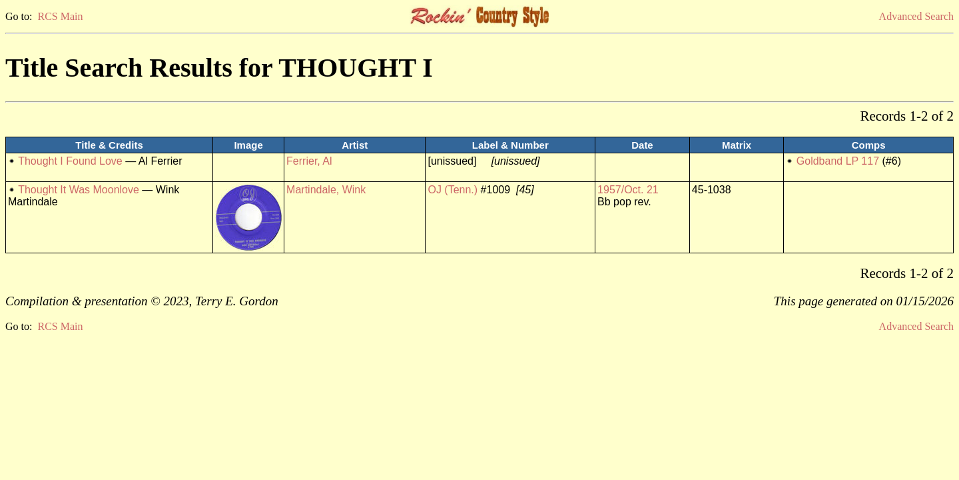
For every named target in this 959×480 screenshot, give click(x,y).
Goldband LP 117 (838, 161)
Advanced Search (916, 16)
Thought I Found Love (70, 161)
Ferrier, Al (309, 161)
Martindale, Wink (326, 189)
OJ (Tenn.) (453, 189)
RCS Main (60, 16)
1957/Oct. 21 (628, 189)
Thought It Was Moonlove (78, 189)
